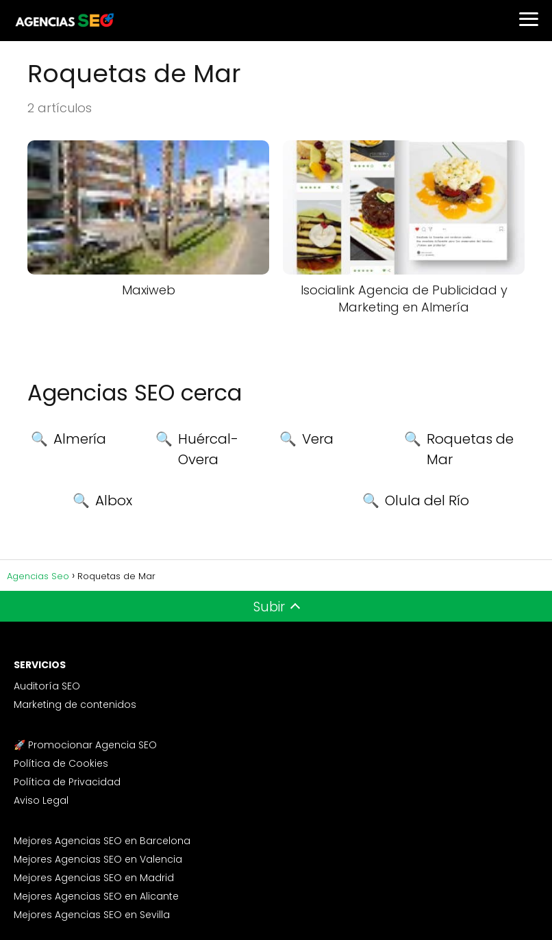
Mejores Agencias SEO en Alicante (96, 896)
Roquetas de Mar (470, 449)
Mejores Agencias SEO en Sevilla (92, 915)
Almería (79, 438)
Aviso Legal (41, 800)
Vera (318, 438)
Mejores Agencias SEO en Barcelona (102, 841)
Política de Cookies (61, 763)
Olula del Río (427, 500)
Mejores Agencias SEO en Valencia (98, 859)
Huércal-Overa (208, 449)
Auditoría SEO (47, 686)
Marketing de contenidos (75, 704)
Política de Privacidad (67, 782)
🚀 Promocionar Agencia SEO (85, 745)
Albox (113, 500)
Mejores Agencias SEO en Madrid (94, 878)
